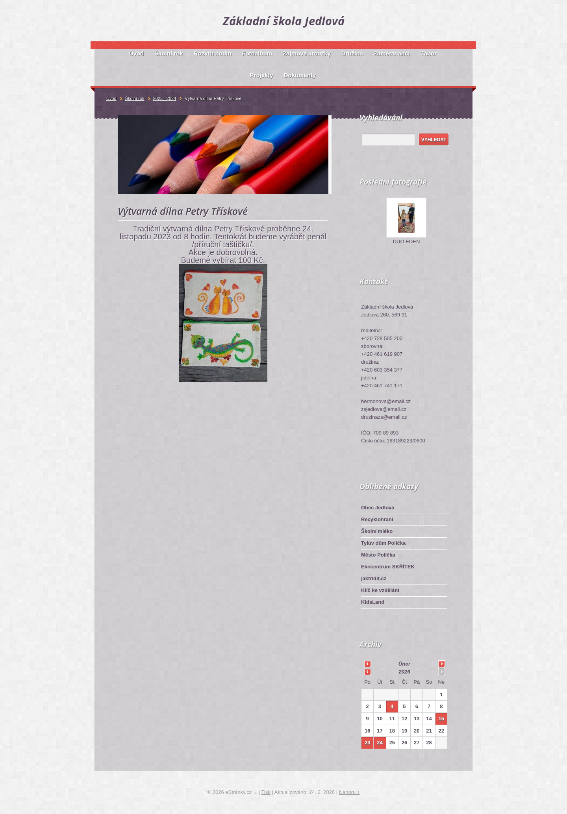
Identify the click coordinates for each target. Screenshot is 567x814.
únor (404, 664)
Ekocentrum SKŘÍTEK (388, 567)
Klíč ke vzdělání (380, 590)
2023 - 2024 (164, 98)
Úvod (111, 98)
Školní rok (135, 98)
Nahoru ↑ (349, 792)
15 (441, 719)
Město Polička (378, 555)
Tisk (266, 792)
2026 (404, 672)
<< (367, 663)
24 (379, 743)
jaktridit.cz (373, 578)
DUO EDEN (406, 241)
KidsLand (372, 602)
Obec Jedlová (378, 508)
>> (441, 663)
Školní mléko (377, 531)
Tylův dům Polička (383, 543)
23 (367, 743)
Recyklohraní (377, 519)
